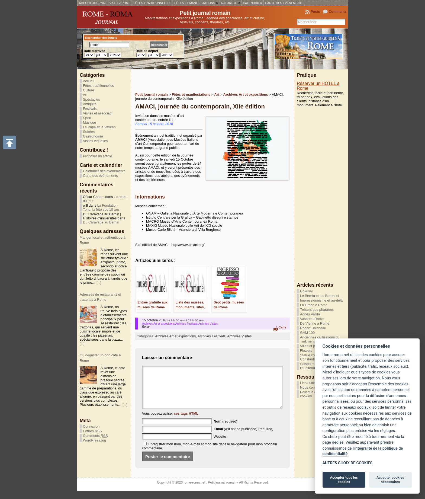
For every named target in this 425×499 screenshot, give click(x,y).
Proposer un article (97, 156)
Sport (87, 118)
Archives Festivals (212, 336)
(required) (225, 429)
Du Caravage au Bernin (101, 222)
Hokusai (306, 291)
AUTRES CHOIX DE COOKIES (347, 463)
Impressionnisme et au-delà (321, 300)
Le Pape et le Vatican (99, 127)
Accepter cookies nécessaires (390, 479)
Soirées (89, 132)
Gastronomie (93, 136)
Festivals (90, 109)
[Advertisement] (198, 80)
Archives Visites (239, 336)
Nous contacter (311, 387)
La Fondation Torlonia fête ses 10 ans (101, 207)
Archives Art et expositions (175, 336)
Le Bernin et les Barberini (319, 296)
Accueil (88, 81)
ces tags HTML (186, 422)
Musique (89, 122)
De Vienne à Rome (314, 323)
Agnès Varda (310, 314)
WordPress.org (94, 440)
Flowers (306, 350)
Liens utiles (308, 383)
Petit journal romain (205, 12)
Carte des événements (100, 176)
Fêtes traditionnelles (98, 86)
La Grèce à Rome (313, 305)
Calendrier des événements (104, 171)
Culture (88, 90)
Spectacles (91, 99)
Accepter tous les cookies (344, 479)
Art (85, 95)
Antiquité (89, 104)
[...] (98, 282)
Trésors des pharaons (317, 310)
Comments (338, 11)
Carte (282, 327)
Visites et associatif (97, 113)
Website (220, 445)
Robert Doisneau (313, 328)
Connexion (91, 426)
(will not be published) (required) (243, 437)
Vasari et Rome (312, 319)
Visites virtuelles (95, 141)
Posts (315, 11)
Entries (92, 431)
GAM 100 (307, 333)
